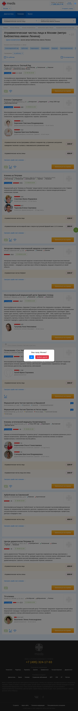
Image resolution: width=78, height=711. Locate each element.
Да (31, 357)
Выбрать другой (42, 357)
